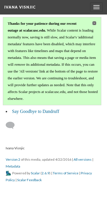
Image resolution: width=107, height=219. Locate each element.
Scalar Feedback (29, 180)
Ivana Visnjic (20, 7)
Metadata (13, 166)
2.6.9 (45, 173)
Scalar (35, 173)
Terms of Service (65, 173)
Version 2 (13, 159)
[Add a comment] (13, 125)
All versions (83, 159)
